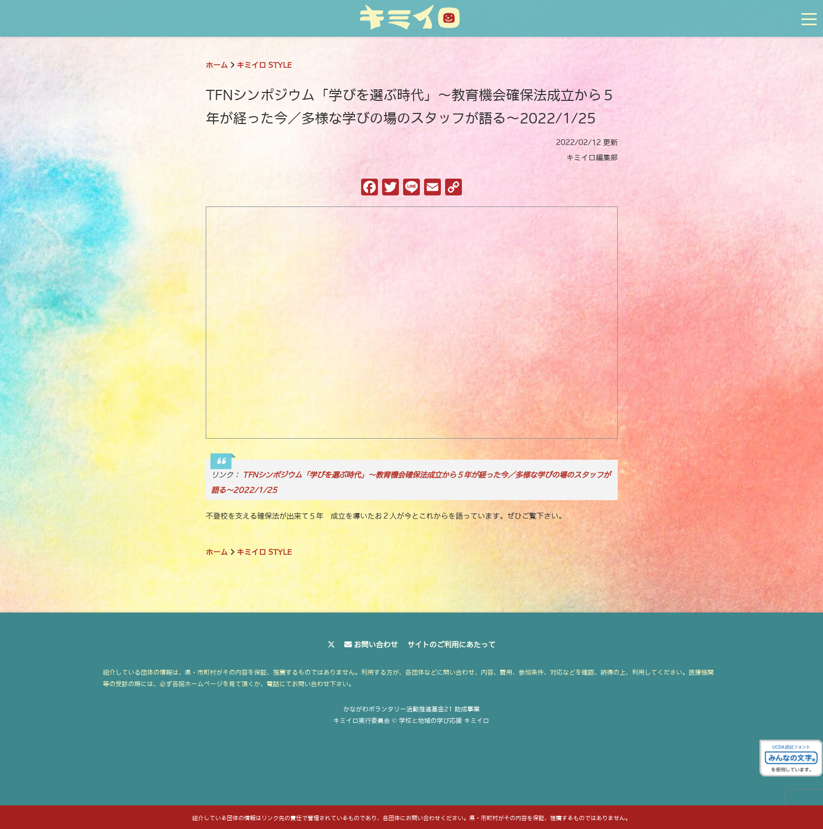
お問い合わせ (376, 644)
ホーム (217, 65)
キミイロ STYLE (264, 65)
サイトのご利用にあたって (451, 644)
